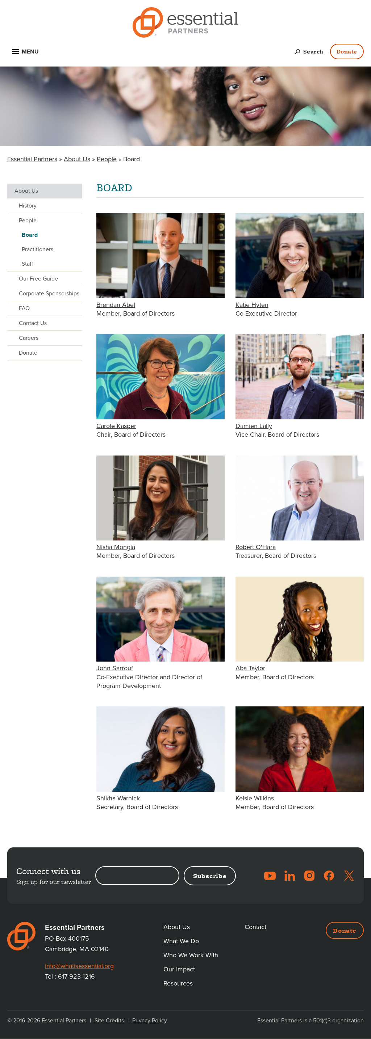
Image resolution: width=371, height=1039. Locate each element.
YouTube (270, 876)
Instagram (309, 876)
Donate (347, 51)
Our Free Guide (38, 278)
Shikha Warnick (118, 798)
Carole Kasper (116, 426)
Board (30, 235)
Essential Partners (32, 159)
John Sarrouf (114, 668)
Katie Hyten (251, 305)
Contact (255, 927)
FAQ (24, 308)
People (107, 159)
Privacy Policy (149, 1020)
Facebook (329, 876)
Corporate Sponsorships (49, 293)
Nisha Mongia (115, 547)
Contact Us (33, 323)
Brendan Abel (115, 305)
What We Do (181, 941)
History (28, 205)
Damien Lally (253, 426)
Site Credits (109, 1020)
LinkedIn (289, 876)
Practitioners (37, 249)
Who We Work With (190, 955)
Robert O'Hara (255, 547)
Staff (27, 264)
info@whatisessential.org (79, 966)
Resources (178, 983)
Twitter (349, 876)
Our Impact (179, 969)
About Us (77, 159)
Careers (28, 338)
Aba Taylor (250, 668)
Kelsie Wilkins (254, 798)
